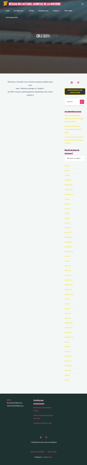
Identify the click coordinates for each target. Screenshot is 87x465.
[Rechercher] (82, 102)
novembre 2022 (69, 327)
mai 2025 (67, 213)
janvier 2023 (68, 318)
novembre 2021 (69, 366)
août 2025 (67, 199)
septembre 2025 (69, 194)
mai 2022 (67, 342)
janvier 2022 (68, 361)
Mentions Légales (52, 452)
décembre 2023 (68, 280)
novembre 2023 (69, 285)
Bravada (43, 457)
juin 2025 (67, 208)
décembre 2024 (68, 237)
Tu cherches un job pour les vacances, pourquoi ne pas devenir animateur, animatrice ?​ (74, 140)
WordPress (49, 457)
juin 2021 (67, 380)
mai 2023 (67, 299)
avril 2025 (67, 218)
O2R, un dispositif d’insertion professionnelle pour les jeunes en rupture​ (73, 129)
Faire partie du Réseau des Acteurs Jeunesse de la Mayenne (75, 91)
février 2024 (68, 270)
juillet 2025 (67, 204)
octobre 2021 (68, 370)
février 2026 (68, 180)
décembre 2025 (68, 185)
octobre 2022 (68, 332)
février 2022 (68, 356)
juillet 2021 (67, 375)
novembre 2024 (69, 242)
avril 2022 (67, 347)
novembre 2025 (69, 189)
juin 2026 (67, 166)
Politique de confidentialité (37, 452)
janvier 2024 (68, 275)
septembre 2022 (69, 337)
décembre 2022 (68, 323)
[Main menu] (82, 4)
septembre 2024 (69, 251)
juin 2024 (67, 261)
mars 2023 (67, 308)
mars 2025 (67, 223)
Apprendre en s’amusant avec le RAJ (42, 423)
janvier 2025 (68, 232)
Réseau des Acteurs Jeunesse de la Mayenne (34, 4)
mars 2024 (67, 266)
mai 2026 (67, 170)
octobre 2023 (68, 289)
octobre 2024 (68, 247)
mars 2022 (67, 351)
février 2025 (68, 228)
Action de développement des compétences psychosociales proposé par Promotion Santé (74, 118)
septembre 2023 (69, 294)
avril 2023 (67, 304)
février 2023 (68, 313)
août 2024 (67, 256)
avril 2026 (67, 175)
